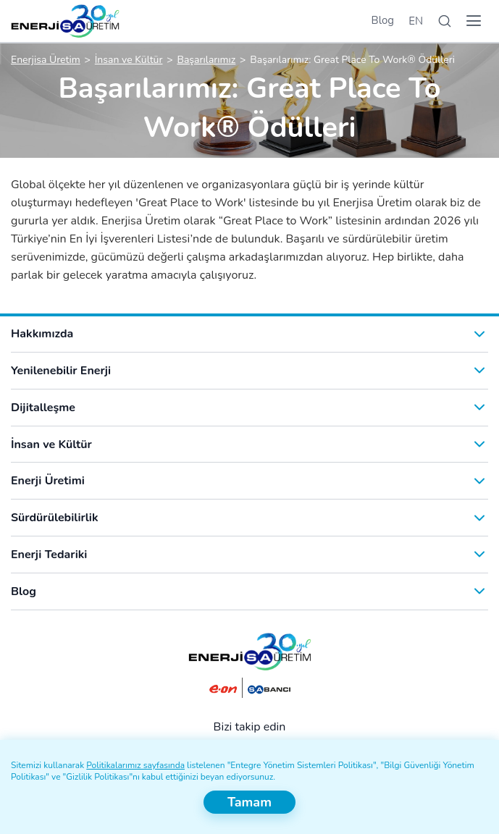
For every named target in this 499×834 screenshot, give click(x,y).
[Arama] (444, 21)
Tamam (249, 802)
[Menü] (473, 21)
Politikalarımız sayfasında (135, 765)
